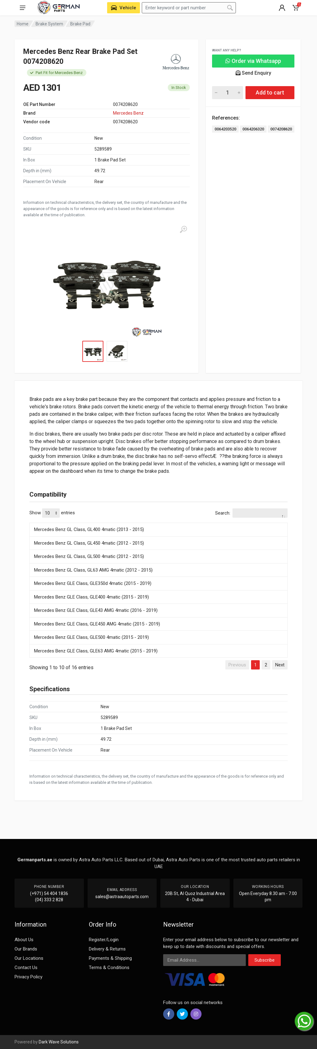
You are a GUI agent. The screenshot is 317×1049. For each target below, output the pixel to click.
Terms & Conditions (109, 967)
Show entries (52, 513)
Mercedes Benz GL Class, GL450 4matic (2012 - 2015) (89, 543)
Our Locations (29, 958)
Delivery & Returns (107, 949)
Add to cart (270, 92)
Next (279, 665)
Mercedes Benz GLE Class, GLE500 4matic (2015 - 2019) (91, 637)
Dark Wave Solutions (59, 1041)
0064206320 (253, 129)
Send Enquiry (253, 73)
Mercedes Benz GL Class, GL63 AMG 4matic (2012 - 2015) (93, 570)
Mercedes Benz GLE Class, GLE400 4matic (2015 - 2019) (91, 597)
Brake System (49, 23)
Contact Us (26, 967)
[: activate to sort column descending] (158, 522)
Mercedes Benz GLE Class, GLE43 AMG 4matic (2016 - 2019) (96, 610)
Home (22, 23)
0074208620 (281, 129)
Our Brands (26, 949)
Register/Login (104, 939)
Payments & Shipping (110, 958)
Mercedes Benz (128, 113)
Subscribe (264, 960)
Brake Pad (80, 23)
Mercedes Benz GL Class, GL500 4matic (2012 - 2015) (89, 556)
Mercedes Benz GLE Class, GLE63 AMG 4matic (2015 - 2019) (96, 651)
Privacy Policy (28, 977)
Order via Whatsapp (253, 61)
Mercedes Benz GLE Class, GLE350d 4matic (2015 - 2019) (92, 583)
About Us (24, 939)
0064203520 (225, 129)
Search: (251, 513)
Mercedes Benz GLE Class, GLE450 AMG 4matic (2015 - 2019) (97, 624)
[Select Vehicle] (123, 7)
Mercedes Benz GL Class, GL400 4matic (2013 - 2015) (89, 529)
